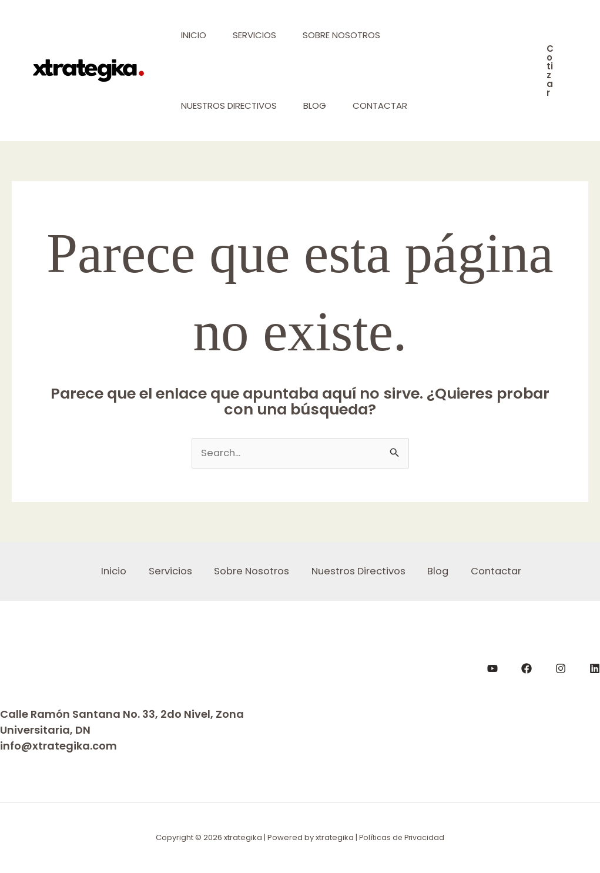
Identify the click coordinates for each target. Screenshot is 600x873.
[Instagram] (560, 669)
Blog (318, 105)
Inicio (194, 35)
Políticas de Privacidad (401, 838)
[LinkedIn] (594, 669)
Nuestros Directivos (230, 105)
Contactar (387, 105)
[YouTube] (492, 669)
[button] (550, 70)
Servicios (258, 35)
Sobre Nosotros (348, 35)
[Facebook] (526, 669)
